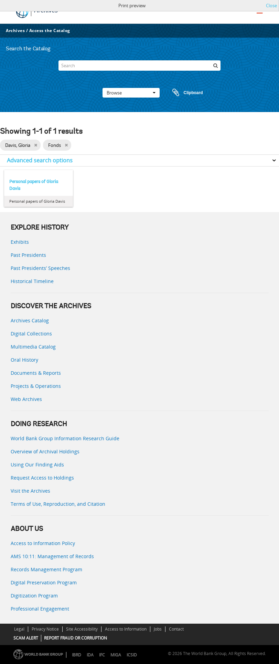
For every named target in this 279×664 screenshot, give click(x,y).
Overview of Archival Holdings (45, 451)
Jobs (158, 629)
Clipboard (184, 92)
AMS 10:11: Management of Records (52, 556)
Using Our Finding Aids (37, 464)
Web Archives (26, 399)
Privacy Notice (45, 629)
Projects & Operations (36, 386)
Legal (19, 629)
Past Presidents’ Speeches (40, 268)
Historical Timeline (32, 281)
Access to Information (126, 629)
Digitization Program (34, 595)
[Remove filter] (35, 145)
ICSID (132, 655)
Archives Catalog (30, 320)
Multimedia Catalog (33, 346)
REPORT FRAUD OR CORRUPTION (75, 638)
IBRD (76, 655)
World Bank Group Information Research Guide (65, 438)
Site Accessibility (82, 629)
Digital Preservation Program (44, 582)
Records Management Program (46, 569)
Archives (15, 30)
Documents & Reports (36, 373)
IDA (90, 655)
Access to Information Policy (43, 543)
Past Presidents (28, 255)
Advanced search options (40, 160)
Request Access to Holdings (42, 477)
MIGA (115, 655)
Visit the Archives (30, 490)
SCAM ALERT (25, 638)
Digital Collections (31, 333)
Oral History (24, 359)
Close (271, 5)
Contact (176, 629)
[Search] (139, 65)
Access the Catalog (49, 30)
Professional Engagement (40, 608)
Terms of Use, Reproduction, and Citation (58, 504)
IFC (102, 655)
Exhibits (20, 242)
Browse (131, 93)
